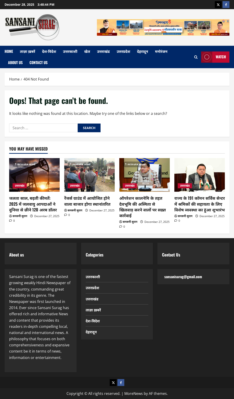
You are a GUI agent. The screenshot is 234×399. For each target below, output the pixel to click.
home (9, 51)
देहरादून (142, 51)
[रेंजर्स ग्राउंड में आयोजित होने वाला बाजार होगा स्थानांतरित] (89, 175)
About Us (15, 62)
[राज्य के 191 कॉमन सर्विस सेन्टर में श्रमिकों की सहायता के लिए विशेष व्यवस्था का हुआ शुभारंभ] (199, 175)
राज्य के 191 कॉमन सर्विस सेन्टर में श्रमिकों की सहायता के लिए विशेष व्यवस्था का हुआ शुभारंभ (199, 203)
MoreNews (133, 393)
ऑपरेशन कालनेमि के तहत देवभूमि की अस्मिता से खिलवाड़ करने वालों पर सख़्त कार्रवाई (142, 206)
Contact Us (38, 62)
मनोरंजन (161, 51)
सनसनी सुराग (20, 216)
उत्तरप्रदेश (123, 51)
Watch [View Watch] (213, 57)
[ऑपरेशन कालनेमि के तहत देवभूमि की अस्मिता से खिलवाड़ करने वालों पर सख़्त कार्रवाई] (144, 175)
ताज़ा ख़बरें (27, 51)
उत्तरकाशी (70, 51)
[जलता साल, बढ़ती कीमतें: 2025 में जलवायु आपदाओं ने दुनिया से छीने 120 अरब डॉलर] (34, 175)
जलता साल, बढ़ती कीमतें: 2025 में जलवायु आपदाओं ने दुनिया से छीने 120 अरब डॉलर (33, 203)
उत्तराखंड (103, 51)
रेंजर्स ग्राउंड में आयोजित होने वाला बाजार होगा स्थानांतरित (87, 201)
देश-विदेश (49, 51)
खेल (87, 51)
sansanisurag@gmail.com (183, 276)
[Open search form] (196, 57)
